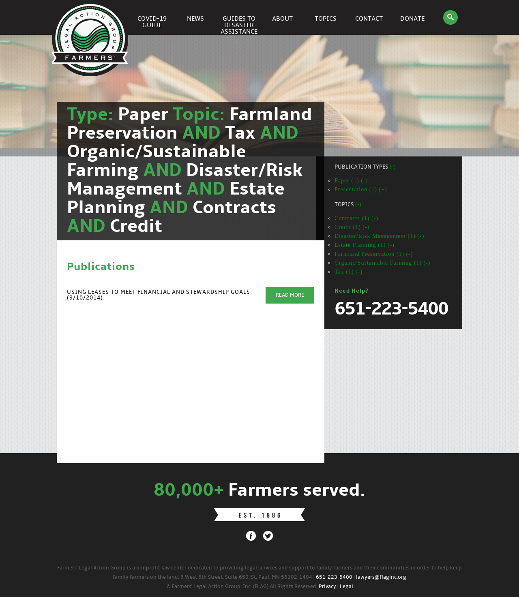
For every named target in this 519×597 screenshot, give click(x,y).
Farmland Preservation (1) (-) (374, 254)
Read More (290, 295)
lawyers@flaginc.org (381, 577)
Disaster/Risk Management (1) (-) (379, 236)
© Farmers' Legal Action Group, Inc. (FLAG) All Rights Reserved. (241, 586)
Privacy (327, 586)
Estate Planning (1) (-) (365, 245)
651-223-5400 (334, 577)
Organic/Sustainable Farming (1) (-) (383, 263)
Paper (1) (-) (351, 181)
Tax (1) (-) (348, 272)
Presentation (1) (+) (361, 189)
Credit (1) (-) (352, 227)
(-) (393, 167)
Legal (346, 586)
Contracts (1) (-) (356, 218)
